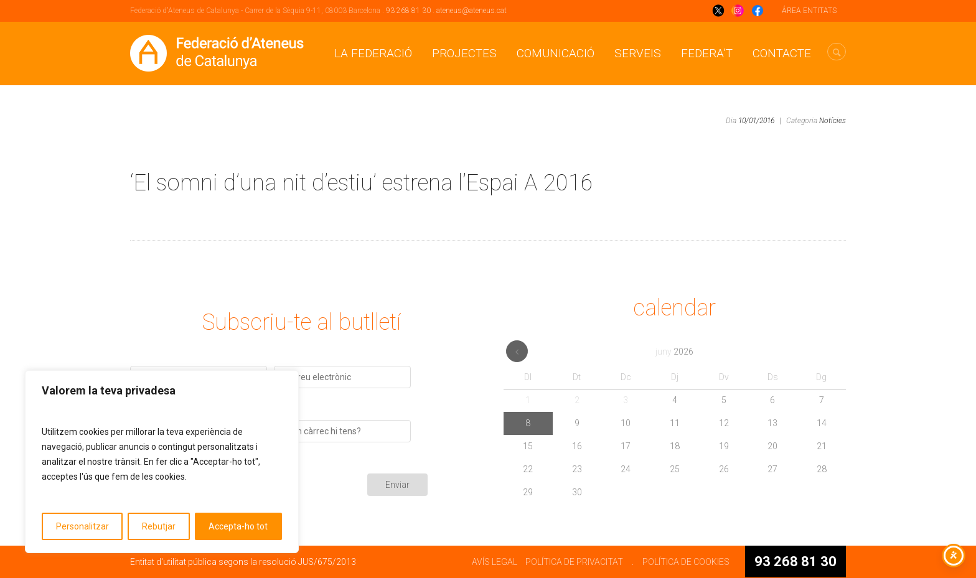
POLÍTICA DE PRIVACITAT (574, 562)
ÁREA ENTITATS (809, 10)
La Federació (373, 53)
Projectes (464, 53)
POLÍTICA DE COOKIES (686, 562)
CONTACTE (782, 53)
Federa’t (707, 53)
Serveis (637, 53)
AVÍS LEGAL (494, 562)
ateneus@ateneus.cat (471, 10)
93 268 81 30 (408, 10)
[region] (162, 461)
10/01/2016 (756, 120)
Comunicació (555, 53)
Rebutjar (159, 526)
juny (674, 352)
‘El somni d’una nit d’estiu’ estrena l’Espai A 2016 (361, 183)
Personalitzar (82, 526)
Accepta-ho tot (238, 526)
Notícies (832, 120)
